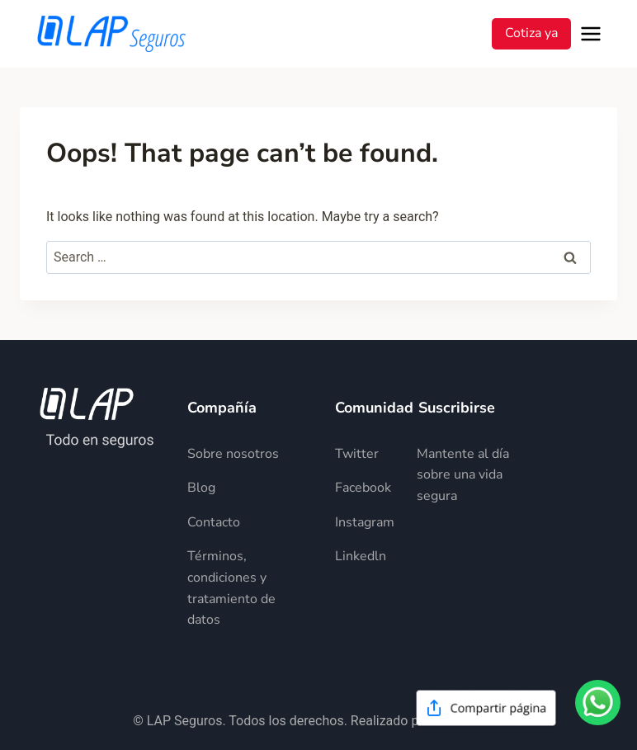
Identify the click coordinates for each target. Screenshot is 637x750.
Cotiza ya (531, 33)
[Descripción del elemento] (244, 454)
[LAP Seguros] (111, 34)
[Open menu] (593, 33)
